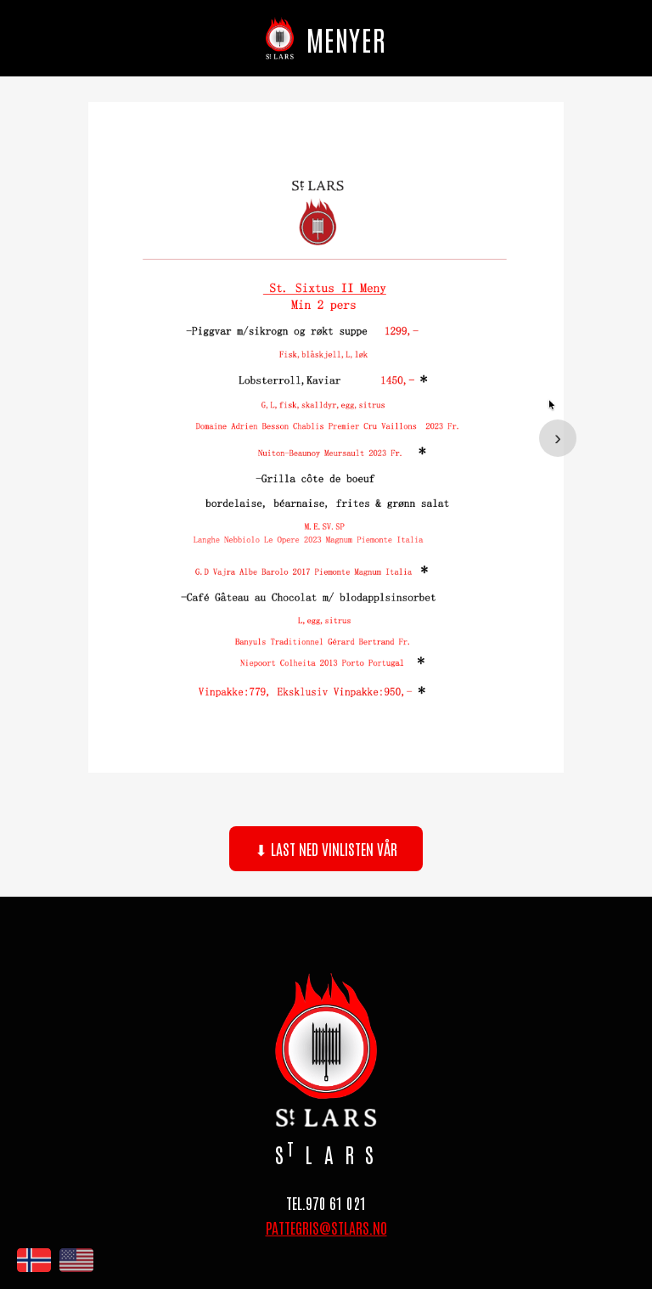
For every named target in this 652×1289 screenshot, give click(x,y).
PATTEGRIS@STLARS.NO (326, 1227)
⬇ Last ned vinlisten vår (326, 848)
